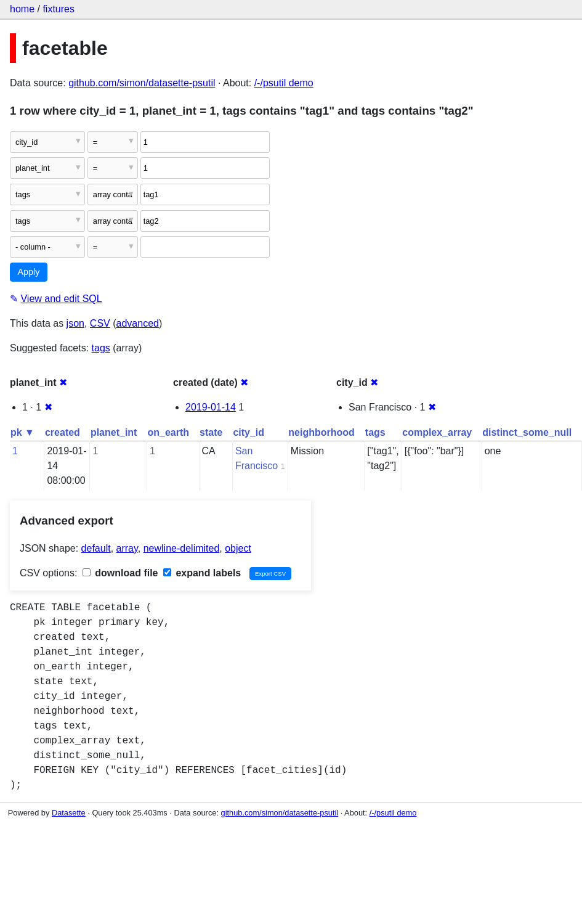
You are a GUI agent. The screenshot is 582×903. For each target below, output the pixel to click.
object (238, 548)
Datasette (69, 812)
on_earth (168, 432)
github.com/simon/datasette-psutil (141, 83)
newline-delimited (181, 548)
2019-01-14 (210, 407)
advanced (137, 323)
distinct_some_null (527, 432)
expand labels (202, 573)
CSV (100, 323)
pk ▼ (22, 432)
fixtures (58, 9)
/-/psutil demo (283, 83)
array (127, 548)
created (62, 432)
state (211, 432)
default (96, 548)
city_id (248, 432)
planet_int (114, 432)
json (75, 323)
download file (120, 573)
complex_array (437, 432)
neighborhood (321, 432)
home (22, 9)
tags (101, 348)
